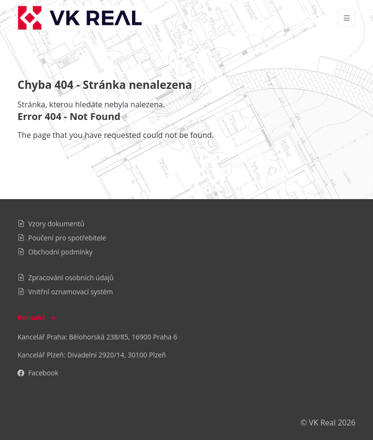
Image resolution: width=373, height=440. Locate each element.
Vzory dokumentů (51, 224)
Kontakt (37, 317)
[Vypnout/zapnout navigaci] (347, 18)
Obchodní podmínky (55, 252)
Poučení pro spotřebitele (61, 238)
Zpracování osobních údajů (65, 277)
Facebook (37, 373)
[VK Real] (79, 18)
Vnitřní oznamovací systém (65, 292)
